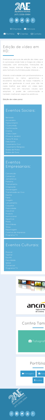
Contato (36, 34)
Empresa (15, 29)
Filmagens (34, 373)
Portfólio (9, 34)
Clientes (22, 34)
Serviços (29, 29)
